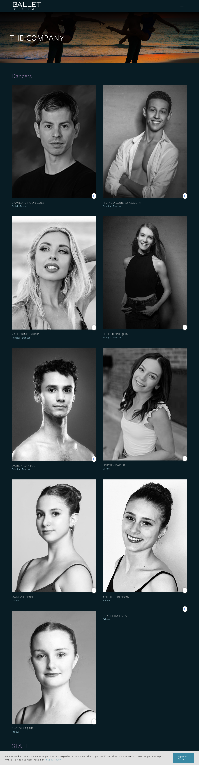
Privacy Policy (53, 759)
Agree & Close (182, 758)
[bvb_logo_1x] (27, 2)
